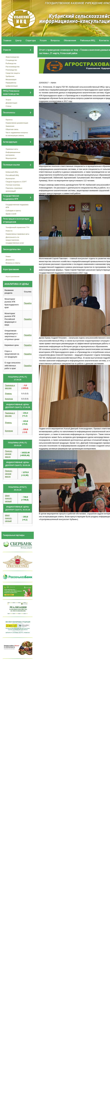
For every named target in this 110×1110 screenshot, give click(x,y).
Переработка (11, 83)
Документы (10, 260)
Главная (7, 40)
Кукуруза (9, 399)
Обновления (70, 40)
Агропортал (10, 178)
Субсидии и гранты (13, 210)
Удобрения (10, 76)
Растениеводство (13, 67)
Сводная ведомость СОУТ (16, 182)
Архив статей (11, 214)
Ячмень (8, 393)
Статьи (8, 106)
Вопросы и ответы (13, 263)
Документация (11, 103)
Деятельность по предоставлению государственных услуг (15, 240)
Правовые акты (12, 149)
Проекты (9, 120)
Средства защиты (13, 73)
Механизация (11, 79)
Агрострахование (13, 276)
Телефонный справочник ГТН (17, 227)
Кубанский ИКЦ (12, 172)
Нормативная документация (17, 123)
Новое (8, 256)
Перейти (28, 303)
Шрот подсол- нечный (8, 498)
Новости (9, 231)
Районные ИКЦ (87, 40)
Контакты (104, 40)
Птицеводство (11, 60)
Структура (31, 40)
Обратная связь (12, 129)
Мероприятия (11, 158)
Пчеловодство (11, 70)
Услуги (43, 40)
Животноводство (12, 57)
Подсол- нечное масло (8, 454)
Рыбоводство (11, 63)
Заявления (10, 126)
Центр (18, 40)
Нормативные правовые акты (17, 234)
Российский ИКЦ (12, 175)
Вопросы (55, 40)
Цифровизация (12, 86)
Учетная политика (13, 185)
